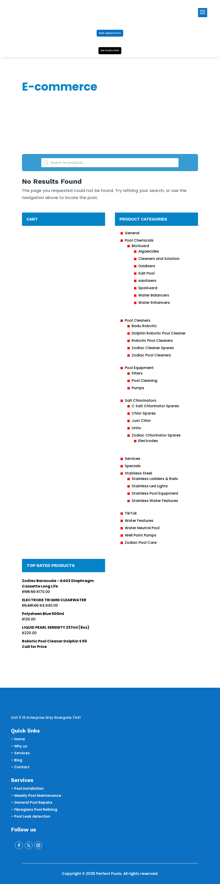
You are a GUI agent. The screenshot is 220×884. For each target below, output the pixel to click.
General (132, 233)
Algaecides (148, 251)
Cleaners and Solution (158, 258)
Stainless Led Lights (150, 486)
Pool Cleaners (137, 320)
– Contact (20, 767)
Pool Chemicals (139, 240)
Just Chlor (141, 420)
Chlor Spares (144, 413)
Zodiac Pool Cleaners (151, 355)
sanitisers (147, 280)
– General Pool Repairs (31, 802)
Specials (133, 466)
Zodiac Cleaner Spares (153, 347)
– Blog (16, 760)
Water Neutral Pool (142, 528)
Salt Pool (146, 273)
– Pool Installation (27, 788)
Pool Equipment (139, 367)
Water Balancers (153, 295)
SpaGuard (147, 288)
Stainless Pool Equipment (155, 493)
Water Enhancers (154, 302)
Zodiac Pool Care (141, 542)
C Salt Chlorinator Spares (155, 406)
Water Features (139, 520)
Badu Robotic (144, 326)
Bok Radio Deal (110, 50)
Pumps (138, 388)
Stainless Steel (138, 473)
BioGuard (140, 245)
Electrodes (148, 440)
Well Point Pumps (140, 535)
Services (132, 458)
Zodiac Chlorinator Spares (156, 435)
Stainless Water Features (155, 500)
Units (136, 428)
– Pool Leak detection (30, 816)
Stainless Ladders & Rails (155, 478)
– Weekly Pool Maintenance (36, 795)
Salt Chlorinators (140, 400)
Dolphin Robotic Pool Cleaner (159, 333)
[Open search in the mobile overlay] (110, 162)
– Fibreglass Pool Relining (34, 809)
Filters (137, 373)
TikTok (131, 513)
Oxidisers (146, 266)
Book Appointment (110, 33)
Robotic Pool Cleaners (152, 340)
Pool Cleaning (144, 380)
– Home (18, 739)
